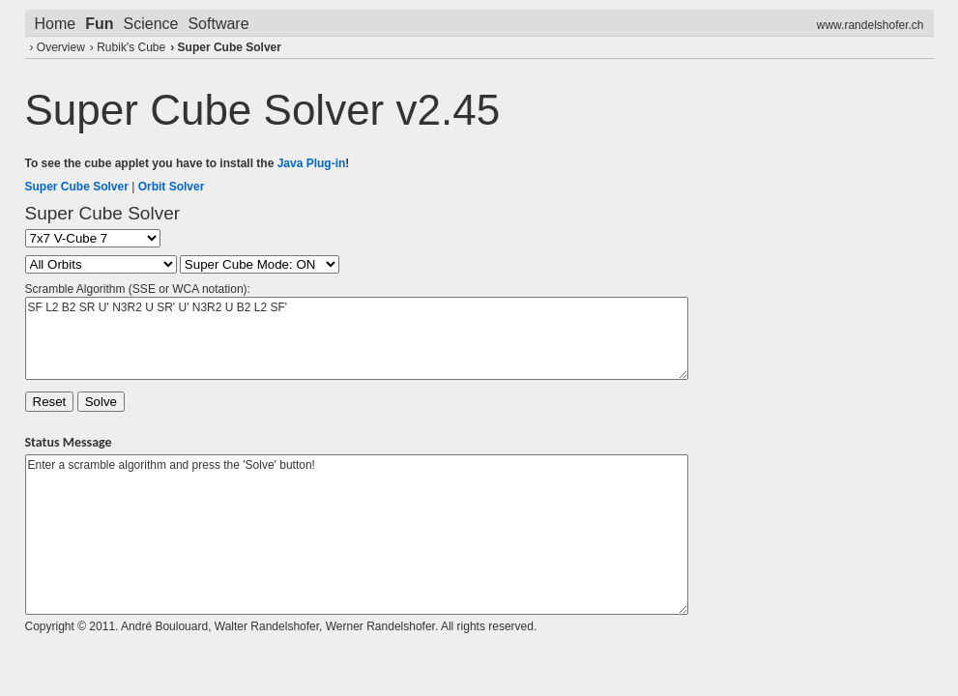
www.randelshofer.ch (870, 25)
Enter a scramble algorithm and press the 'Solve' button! (356, 534)
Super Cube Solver (229, 47)
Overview (61, 47)
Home (55, 23)
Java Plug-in (311, 163)
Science (151, 23)
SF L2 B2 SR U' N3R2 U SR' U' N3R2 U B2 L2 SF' (356, 338)
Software (218, 23)
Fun (99, 23)
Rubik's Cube (131, 47)
